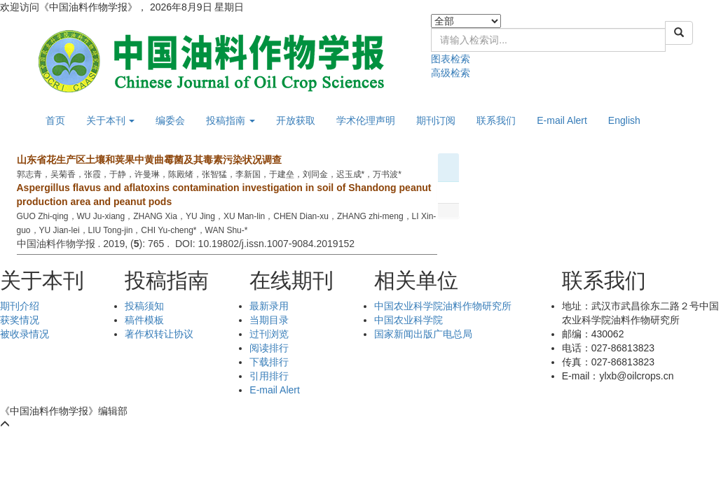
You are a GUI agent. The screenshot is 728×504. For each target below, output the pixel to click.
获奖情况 (19, 320)
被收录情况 (24, 334)
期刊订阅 (435, 120)
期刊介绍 (19, 306)
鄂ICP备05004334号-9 (186, 410)
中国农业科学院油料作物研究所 (442, 306)
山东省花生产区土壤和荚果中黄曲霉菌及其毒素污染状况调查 (149, 159)
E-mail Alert (562, 120)
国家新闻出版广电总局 (423, 334)
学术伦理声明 (365, 120)
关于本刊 (110, 120)
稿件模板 (144, 320)
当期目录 (269, 320)
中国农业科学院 (408, 320)
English (624, 120)
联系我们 (496, 120)
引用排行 (269, 376)
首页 (55, 120)
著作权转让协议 (159, 334)
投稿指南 (230, 120)
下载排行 (269, 362)
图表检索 (450, 58)
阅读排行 (269, 348)
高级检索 (450, 72)
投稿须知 (144, 306)
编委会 (170, 120)
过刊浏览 (269, 334)
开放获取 (295, 120)
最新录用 (269, 306)
